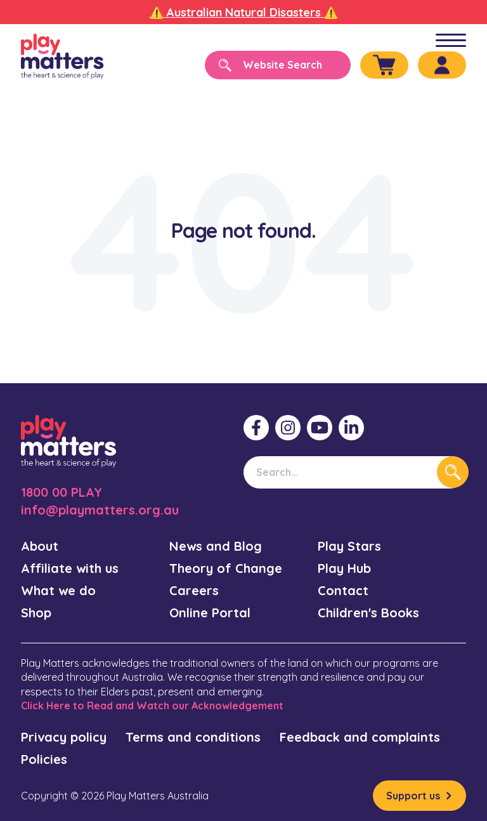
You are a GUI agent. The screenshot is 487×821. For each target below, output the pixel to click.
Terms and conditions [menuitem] (193, 737)
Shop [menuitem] (36, 613)
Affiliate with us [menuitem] (70, 568)
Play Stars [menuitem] (349, 546)
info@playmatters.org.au (100, 510)
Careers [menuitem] (194, 590)
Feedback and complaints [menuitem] (360, 737)
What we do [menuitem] (58, 590)
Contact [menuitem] (343, 590)
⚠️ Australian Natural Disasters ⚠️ (244, 12)
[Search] (278, 65)
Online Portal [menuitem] (209, 613)
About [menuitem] (39, 546)
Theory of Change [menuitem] (225, 568)
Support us (413, 795)
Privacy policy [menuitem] (64, 737)
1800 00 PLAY (61, 492)
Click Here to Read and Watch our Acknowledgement (152, 705)
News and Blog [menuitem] (215, 546)
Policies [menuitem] (44, 759)
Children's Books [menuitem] (368, 613)
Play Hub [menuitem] (344, 568)
